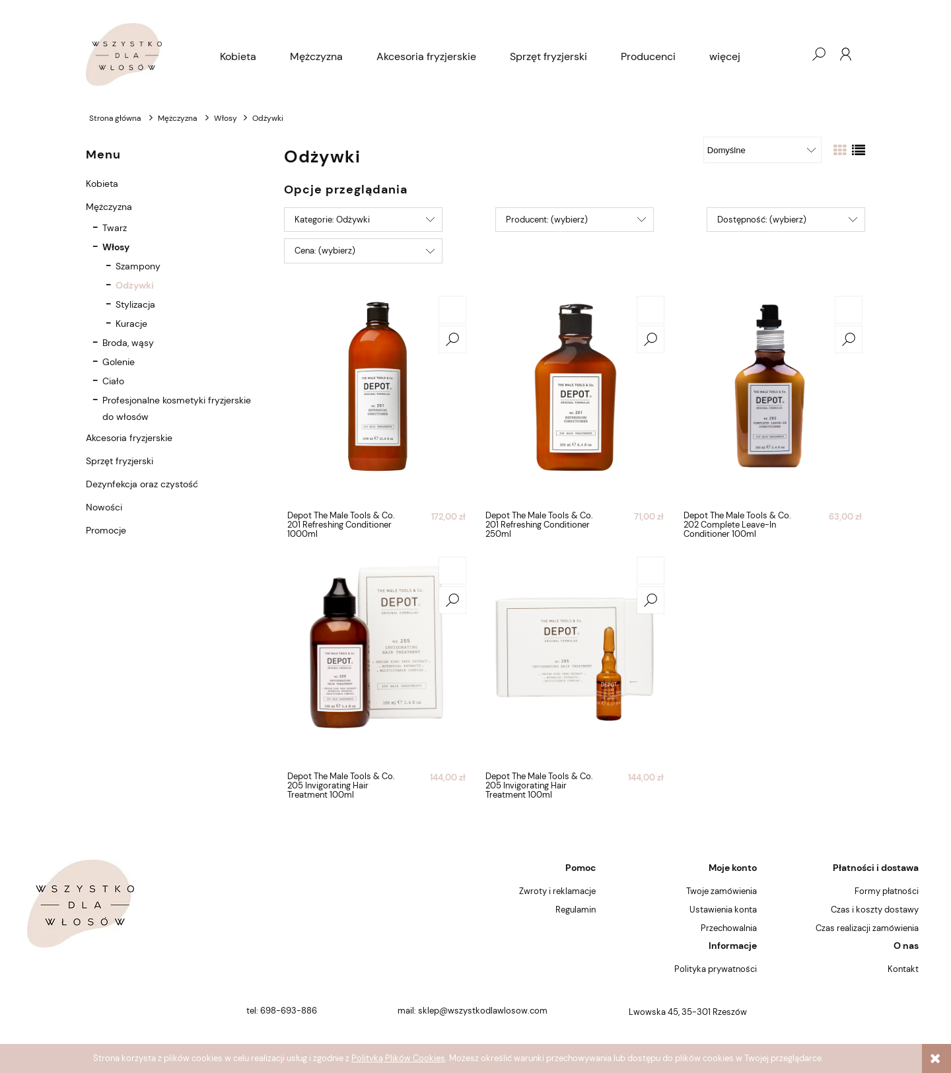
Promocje (106, 530)
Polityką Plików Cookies (398, 1058)
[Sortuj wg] (762, 150)
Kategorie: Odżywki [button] (332, 219)
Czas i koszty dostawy (875, 909)
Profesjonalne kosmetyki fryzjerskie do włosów (176, 408)
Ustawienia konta (723, 909)
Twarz (114, 228)
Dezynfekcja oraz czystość (142, 484)
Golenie (118, 362)
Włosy (115, 247)
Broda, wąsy (128, 343)
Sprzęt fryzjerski (119, 461)
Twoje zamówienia (721, 891)
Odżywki (135, 285)
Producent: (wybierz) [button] (547, 219)
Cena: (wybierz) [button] (325, 250)
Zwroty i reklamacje (557, 891)
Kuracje (131, 323)
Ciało (113, 381)
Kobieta (102, 184)
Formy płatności (887, 891)
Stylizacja (135, 304)
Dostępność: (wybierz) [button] (761, 219)
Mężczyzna (109, 207)
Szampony (138, 266)
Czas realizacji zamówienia (867, 928)
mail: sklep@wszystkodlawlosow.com (472, 1010)
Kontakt (903, 969)
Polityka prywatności (715, 969)
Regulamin (575, 909)
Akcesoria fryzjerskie (129, 438)
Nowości (104, 507)
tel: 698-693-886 (281, 1010)
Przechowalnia (729, 928)
